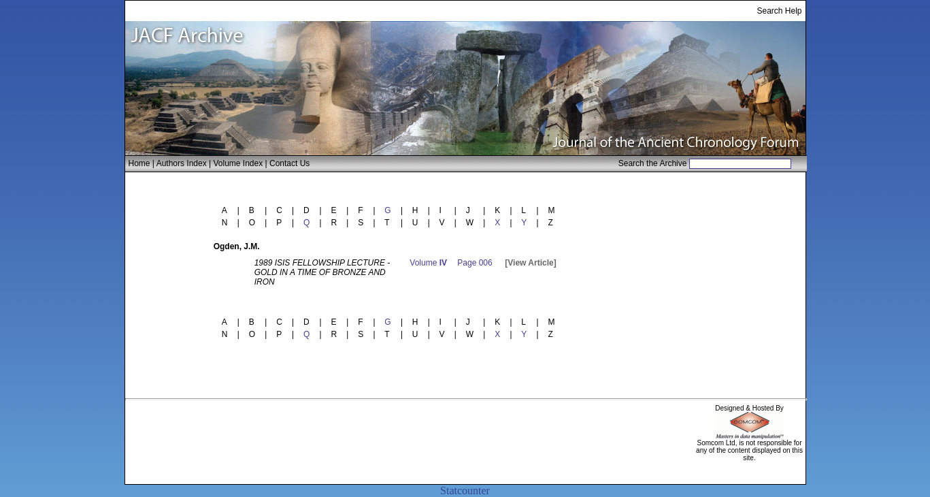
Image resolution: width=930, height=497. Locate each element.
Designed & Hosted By (749, 408)
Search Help (779, 11)
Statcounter (465, 490)
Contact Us (289, 163)
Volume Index (238, 163)
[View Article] (530, 263)
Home (139, 163)
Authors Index (181, 163)
